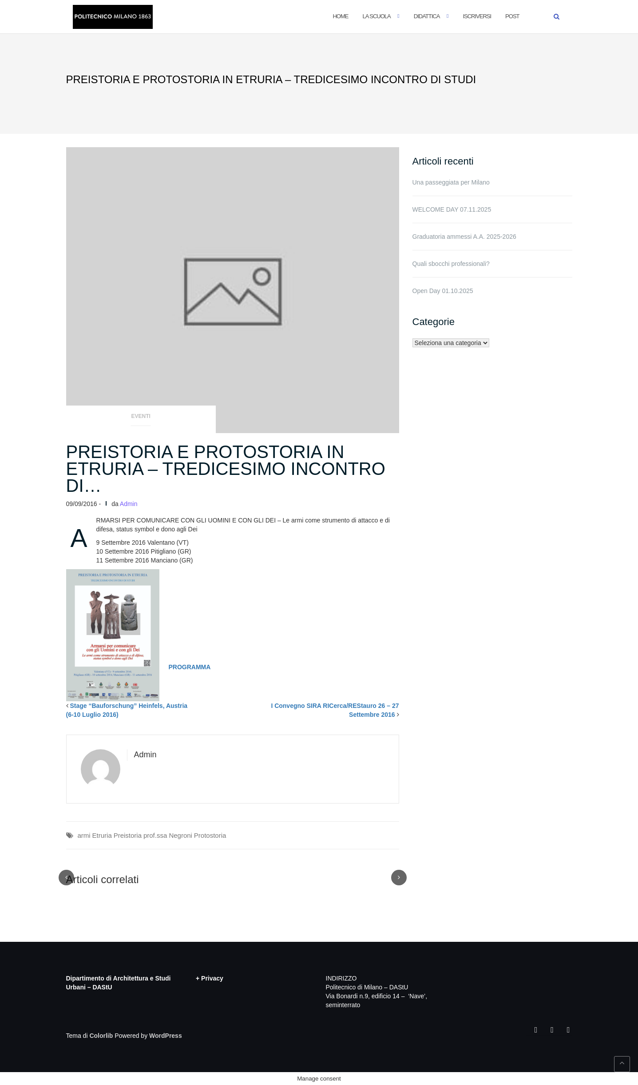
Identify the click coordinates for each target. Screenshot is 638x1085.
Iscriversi (477, 16)
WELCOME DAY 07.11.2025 (451, 209)
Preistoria (128, 835)
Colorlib (101, 1035)
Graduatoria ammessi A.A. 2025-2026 (464, 236)
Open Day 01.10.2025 (442, 290)
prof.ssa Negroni (167, 835)
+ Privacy (209, 978)
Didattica (427, 16)
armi (84, 835)
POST (512, 16)
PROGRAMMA (190, 667)
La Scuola (376, 16)
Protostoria (210, 835)
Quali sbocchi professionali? (451, 263)
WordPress (165, 1035)
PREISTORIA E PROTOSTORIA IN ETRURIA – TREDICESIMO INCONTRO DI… (225, 468)
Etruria (102, 835)
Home (340, 16)
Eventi (141, 416)
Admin (129, 503)
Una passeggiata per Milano (451, 182)
